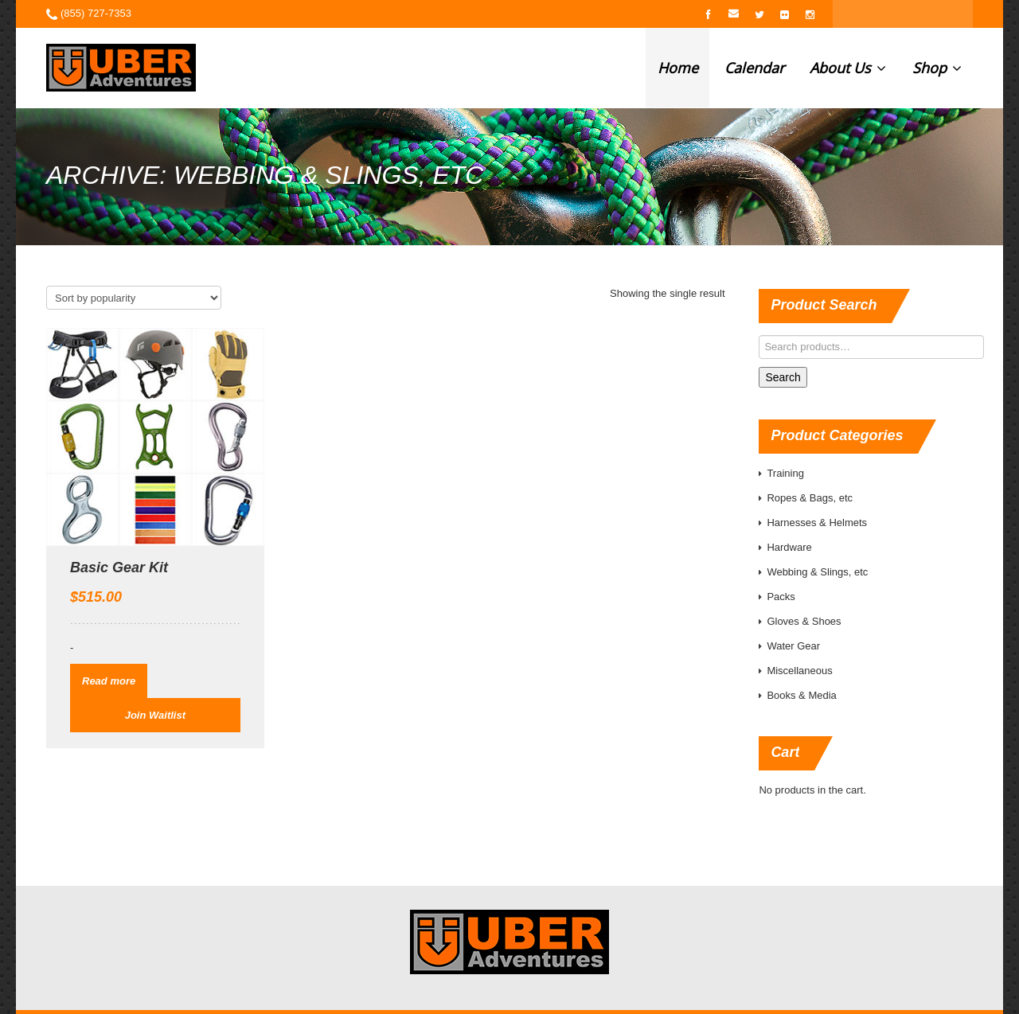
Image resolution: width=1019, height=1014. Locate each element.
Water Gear (793, 646)
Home (678, 67)
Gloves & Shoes (804, 621)
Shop (937, 67)
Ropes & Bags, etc (810, 498)
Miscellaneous (799, 671)
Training (785, 473)
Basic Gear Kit (119, 567)
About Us (848, 67)
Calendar (754, 67)
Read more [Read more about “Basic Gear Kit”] (108, 681)
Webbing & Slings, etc (817, 572)
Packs (781, 597)
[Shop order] (133, 298)
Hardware (789, 547)
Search (782, 377)
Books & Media (801, 695)
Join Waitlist (155, 715)
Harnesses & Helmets (817, 522)
